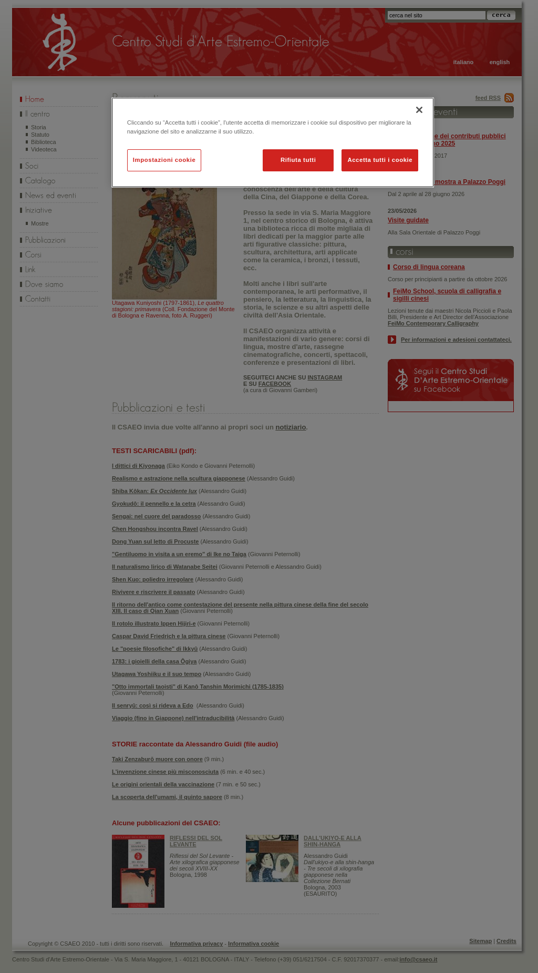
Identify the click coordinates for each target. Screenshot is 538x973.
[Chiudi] (419, 109)
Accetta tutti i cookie (379, 160)
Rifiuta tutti (298, 160)
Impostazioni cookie (164, 160)
